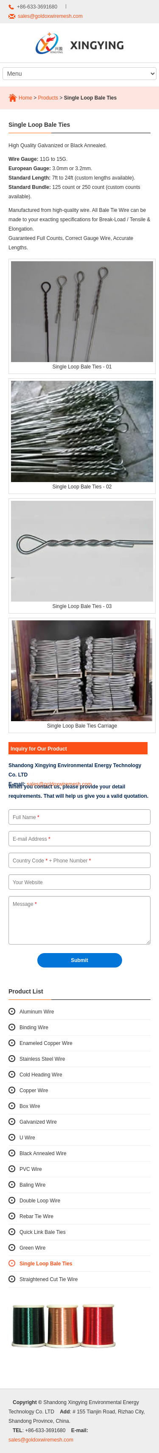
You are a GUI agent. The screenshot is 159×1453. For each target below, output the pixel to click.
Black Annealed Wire (43, 1153)
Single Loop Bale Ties (46, 1264)
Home (25, 98)
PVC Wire (31, 1169)
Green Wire (32, 1248)
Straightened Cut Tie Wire (49, 1279)
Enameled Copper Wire (46, 1043)
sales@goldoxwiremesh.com (50, 16)
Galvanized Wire (38, 1122)
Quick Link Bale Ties (43, 1232)
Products (48, 98)
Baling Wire (32, 1185)
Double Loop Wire (40, 1201)
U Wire (27, 1138)
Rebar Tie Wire (36, 1216)
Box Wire (30, 1106)
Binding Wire (34, 1028)
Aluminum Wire (37, 1012)
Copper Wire (34, 1090)
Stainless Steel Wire (42, 1059)
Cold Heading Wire (41, 1075)
